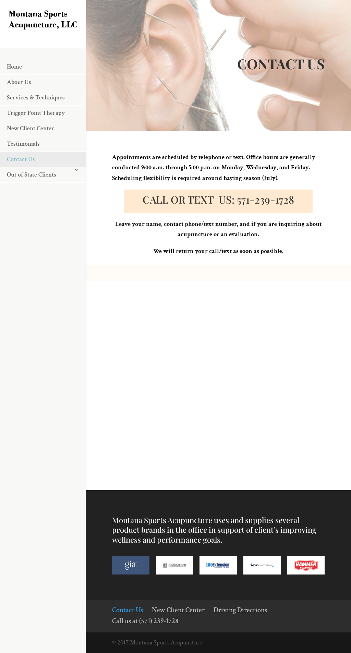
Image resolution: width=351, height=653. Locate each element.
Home (14, 87)
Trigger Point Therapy (36, 133)
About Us (19, 102)
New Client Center (30, 149)
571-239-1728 (265, 199)
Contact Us (21, 179)
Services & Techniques (36, 118)
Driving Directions (240, 610)
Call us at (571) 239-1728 (145, 621)
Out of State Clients (31, 195)
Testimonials (23, 164)
